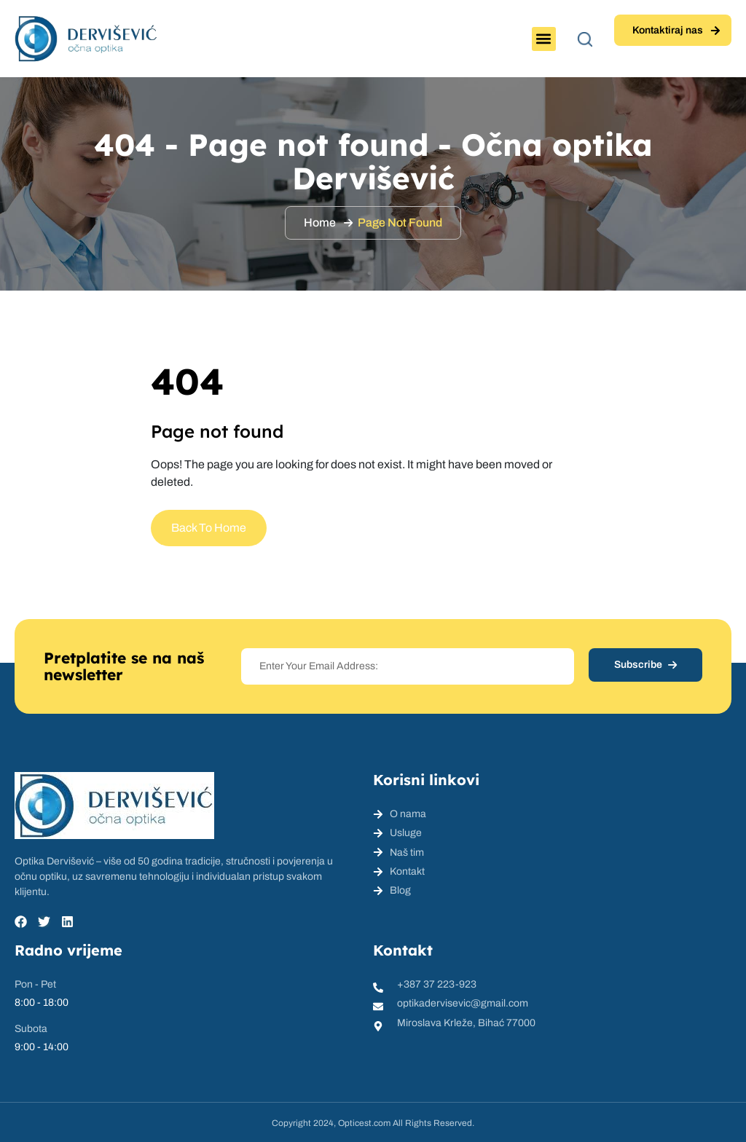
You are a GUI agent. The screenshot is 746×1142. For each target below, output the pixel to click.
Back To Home (208, 527)
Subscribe (645, 664)
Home (320, 222)
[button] (544, 39)
